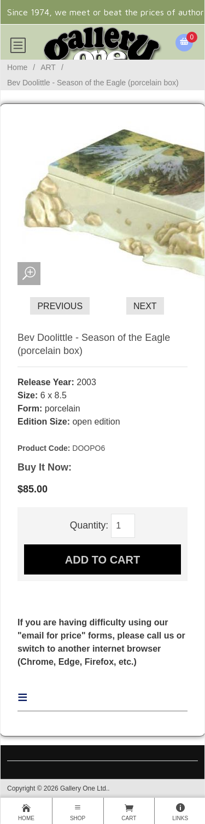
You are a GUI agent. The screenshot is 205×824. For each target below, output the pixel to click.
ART (48, 67)
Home (17, 67)
